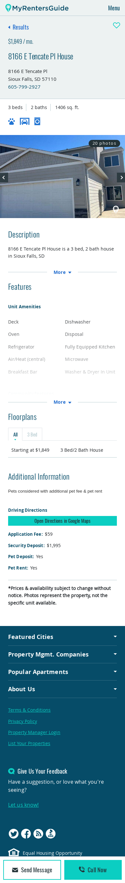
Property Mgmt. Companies (48, 654)
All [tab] (15, 434)
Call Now (93, 869)
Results (21, 27)
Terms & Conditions (29, 710)
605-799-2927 (24, 86)
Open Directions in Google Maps (62, 520)
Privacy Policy (22, 721)
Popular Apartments (38, 672)
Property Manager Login (34, 732)
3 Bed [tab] (32, 434)
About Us (21, 689)
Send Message (32, 869)
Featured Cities (31, 637)
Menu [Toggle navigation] (114, 8)
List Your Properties (29, 743)
